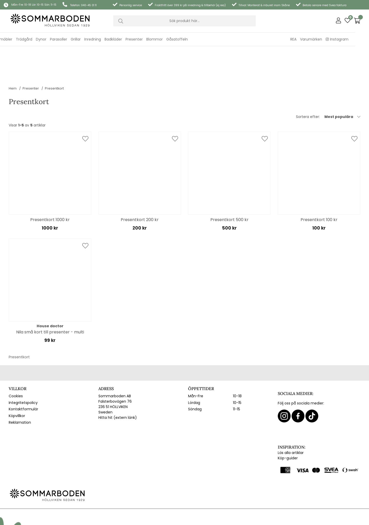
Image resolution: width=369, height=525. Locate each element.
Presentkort (54, 56)
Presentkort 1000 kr (50, 187)
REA (307, 39)
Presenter (31, 56)
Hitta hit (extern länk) (117, 385)
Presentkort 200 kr (140, 187)
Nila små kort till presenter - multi (50, 300)
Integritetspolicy (23, 370)
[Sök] (184, 21)
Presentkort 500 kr (229, 187)
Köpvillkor (17, 383)
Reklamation (20, 390)
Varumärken (325, 39)
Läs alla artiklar (291, 420)
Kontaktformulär (23, 376)
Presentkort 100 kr (319, 187)
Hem (13, 56)
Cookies (16, 363)
